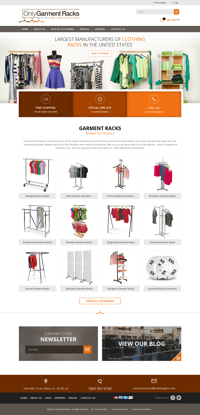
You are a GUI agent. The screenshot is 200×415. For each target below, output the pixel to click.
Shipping (100, 29)
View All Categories (100, 301)
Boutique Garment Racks (162, 196)
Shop (48, 397)
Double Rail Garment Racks (37, 242)
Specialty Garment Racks (79, 288)
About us (39, 29)
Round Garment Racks (37, 288)
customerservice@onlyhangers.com (154, 388)
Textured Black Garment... (121, 196)
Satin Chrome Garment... (79, 196)
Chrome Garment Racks (162, 242)
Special (72, 397)
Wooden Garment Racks (79, 242)
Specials (84, 29)
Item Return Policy (119, 409)
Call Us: (154, 108)
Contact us (88, 397)
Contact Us (118, 29)
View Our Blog (141, 343)
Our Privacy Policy (99, 409)
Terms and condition (141, 409)
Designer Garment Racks (121, 288)
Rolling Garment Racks (37, 196)
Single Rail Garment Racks (121, 242)
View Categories (100, 53)
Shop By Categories (62, 29)
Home (25, 29)
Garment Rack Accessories (162, 288)
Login (175, 2)
